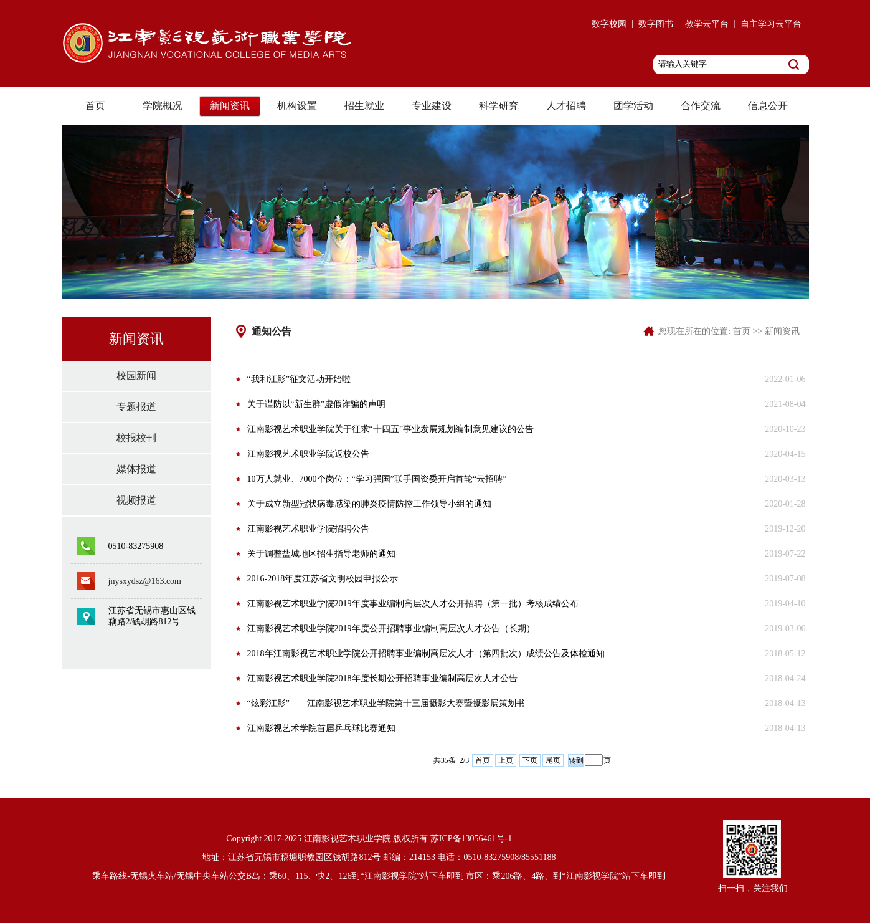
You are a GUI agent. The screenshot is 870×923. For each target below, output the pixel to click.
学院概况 (162, 105)
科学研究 (499, 105)
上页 (505, 760)
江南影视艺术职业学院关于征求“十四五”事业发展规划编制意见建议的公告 (390, 429)
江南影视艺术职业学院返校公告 (308, 454)
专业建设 (432, 105)
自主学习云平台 (770, 24)
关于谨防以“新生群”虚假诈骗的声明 (316, 404)
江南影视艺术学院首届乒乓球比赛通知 (321, 728)
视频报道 (136, 500)
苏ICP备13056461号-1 (471, 838)
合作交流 (701, 105)
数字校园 (609, 24)
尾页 (553, 760)
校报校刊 (136, 438)
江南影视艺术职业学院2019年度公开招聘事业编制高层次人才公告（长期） (391, 628)
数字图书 (655, 24)
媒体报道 (136, 469)
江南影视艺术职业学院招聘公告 (308, 528)
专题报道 (136, 406)
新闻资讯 (230, 105)
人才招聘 (566, 105)
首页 (95, 105)
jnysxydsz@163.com (145, 581)
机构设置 (297, 105)
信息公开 (768, 105)
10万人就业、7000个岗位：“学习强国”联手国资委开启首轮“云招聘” (377, 479)
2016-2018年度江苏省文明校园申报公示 (323, 578)
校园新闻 (136, 375)
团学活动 (633, 105)
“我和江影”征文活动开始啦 (299, 379)
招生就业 (364, 105)
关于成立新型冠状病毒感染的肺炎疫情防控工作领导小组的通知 (369, 504)
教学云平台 (707, 24)
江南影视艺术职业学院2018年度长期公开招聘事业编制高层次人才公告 (382, 678)
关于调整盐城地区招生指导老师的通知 (321, 553)
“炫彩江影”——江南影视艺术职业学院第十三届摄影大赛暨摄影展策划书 (386, 703)
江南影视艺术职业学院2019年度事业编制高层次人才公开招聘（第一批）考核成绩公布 (413, 603)
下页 (529, 760)
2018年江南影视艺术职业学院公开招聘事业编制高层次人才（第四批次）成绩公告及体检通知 (426, 653)
